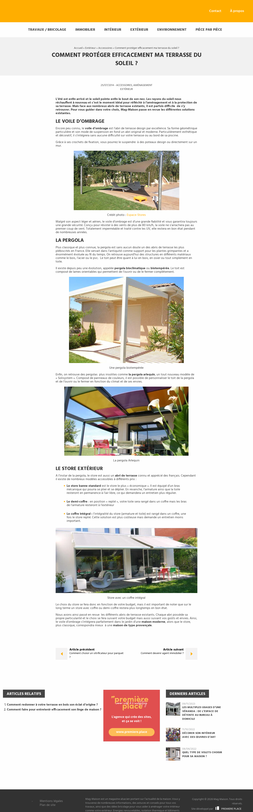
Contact (215, 11)
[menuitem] (215, 11)
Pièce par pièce (209, 30)
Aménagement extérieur (136, 87)
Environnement (172, 30)
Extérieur (139, 30)
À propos (237, 11)
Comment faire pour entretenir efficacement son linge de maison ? (54, 710)
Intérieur (112, 30)
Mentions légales (51, 801)
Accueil (78, 48)
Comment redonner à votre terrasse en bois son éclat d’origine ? (52, 705)
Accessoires (105, 48)
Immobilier (85, 30)
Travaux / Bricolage (47, 30)
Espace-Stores (136, 215)
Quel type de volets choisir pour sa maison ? (202, 755)
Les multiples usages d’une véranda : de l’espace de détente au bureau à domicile (201, 714)
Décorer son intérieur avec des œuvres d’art (199, 735)
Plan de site (47, 805)
